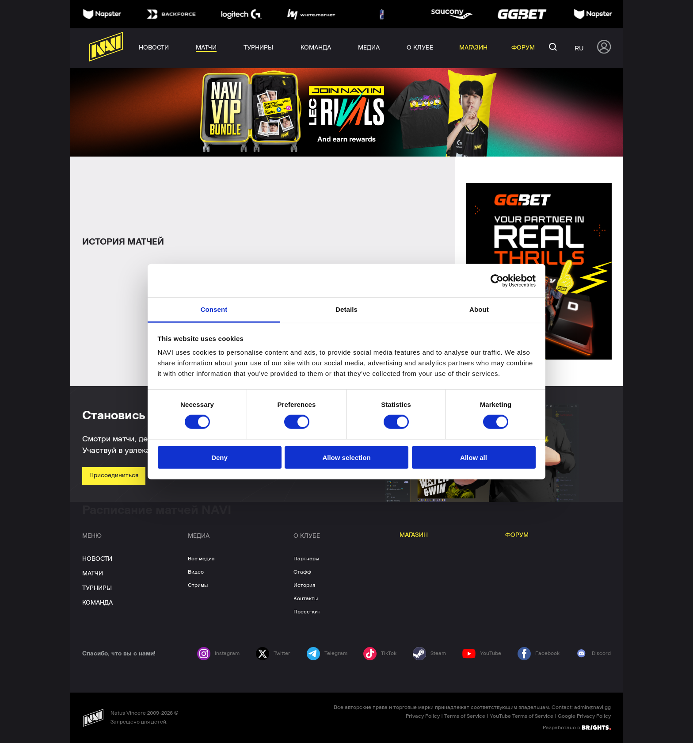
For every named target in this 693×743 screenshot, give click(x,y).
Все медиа (201, 558)
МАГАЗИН (414, 535)
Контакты (305, 598)
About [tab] (479, 309)
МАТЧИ (92, 574)
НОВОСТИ (97, 559)
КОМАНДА (97, 603)
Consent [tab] (214, 309)
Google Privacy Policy (584, 716)
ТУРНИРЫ (97, 588)
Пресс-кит (306, 611)
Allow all (473, 457)
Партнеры (306, 558)
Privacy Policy (423, 716)
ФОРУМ (517, 535)
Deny (219, 457)
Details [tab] (346, 309)
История (304, 585)
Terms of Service (464, 716)
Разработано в (577, 727)
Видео (196, 571)
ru (579, 48)
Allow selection (346, 457)
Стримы (198, 585)
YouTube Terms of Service (521, 716)
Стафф (302, 571)
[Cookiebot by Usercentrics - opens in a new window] (497, 280)
